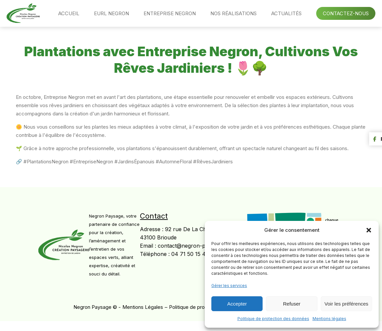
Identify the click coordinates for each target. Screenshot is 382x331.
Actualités (286, 13)
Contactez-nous (346, 13)
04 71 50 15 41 (189, 254)
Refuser (292, 304)
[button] (368, 230)
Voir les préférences (346, 304)
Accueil (68, 13)
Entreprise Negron (170, 13)
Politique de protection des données (273, 318)
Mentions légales (329, 318)
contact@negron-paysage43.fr (196, 245)
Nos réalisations (233, 13)
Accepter (237, 304)
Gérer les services (229, 285)
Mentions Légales (142, 307)
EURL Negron (111, 13)
